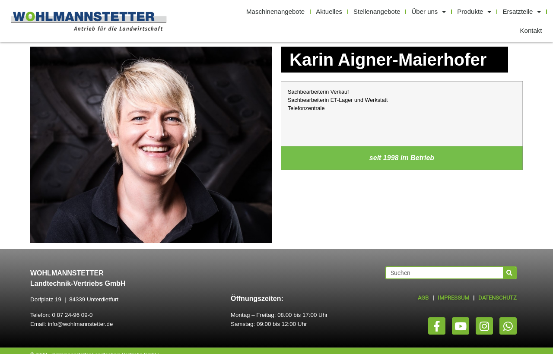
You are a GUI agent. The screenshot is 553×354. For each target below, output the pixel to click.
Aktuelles (329, 11)
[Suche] (509, 272)
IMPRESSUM (453, 297)
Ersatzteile (521, 11)
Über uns (428, 11)
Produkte (474, 11)
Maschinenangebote (275, 11)
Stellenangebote (376, 11)
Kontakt (531, 30)
